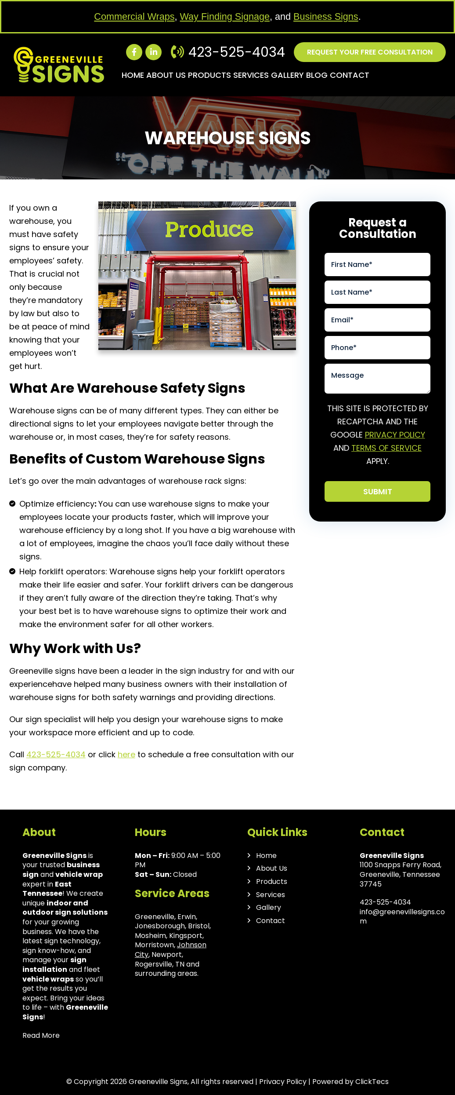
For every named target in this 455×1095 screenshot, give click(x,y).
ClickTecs (372, 1082)
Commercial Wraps (134, 16)
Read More (41, 1035)
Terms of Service (386, 447)
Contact (349, 74)
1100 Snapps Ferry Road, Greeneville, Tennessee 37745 (400, 874)
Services (251, 74)
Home (133, 74)
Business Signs (325, 16)
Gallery (287, 74)
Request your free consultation (370, 52)
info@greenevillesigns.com (402, 917)
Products (209, 74)
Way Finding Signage (225, 16)
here (126, 754)
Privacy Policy (395, 434)
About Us (166, 74)
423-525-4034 (56, 754)
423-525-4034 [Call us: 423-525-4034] (236, 52)
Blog (317, 74)
